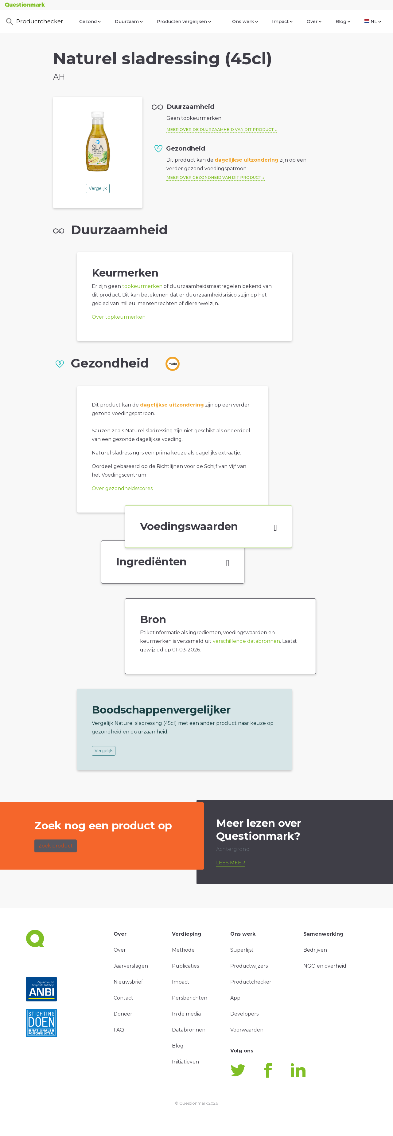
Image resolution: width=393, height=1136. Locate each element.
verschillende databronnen (246, 641)
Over (314, 21)
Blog (343, 21)
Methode (183, 950)
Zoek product (55, 846)
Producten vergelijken (184, 21)
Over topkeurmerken (119, 317)
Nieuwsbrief (128, 982)
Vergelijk (98, 188)
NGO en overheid (324, 966)
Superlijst (242, 950)
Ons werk (245, 21)
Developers (244, 1014)
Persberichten (189, 998)
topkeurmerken (142, 286)
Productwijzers (249, 966)
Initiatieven (185, 1062)
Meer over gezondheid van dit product (213, 177)
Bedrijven (315, 950)
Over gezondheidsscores (122, 488)
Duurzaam (129, 21)
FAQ (119, 1030)
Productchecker (34, 22)
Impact (282, 21)
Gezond (90, 21)
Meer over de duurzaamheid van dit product (220, 129)
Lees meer (230, 863)
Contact (123, 998)
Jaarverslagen (131, 966)
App (235, 998)
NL (372, 21)
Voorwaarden (246, 1030)
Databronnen (188, 1030)
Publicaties (185, 966)
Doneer (123, 1014)
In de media (186, 1014)
